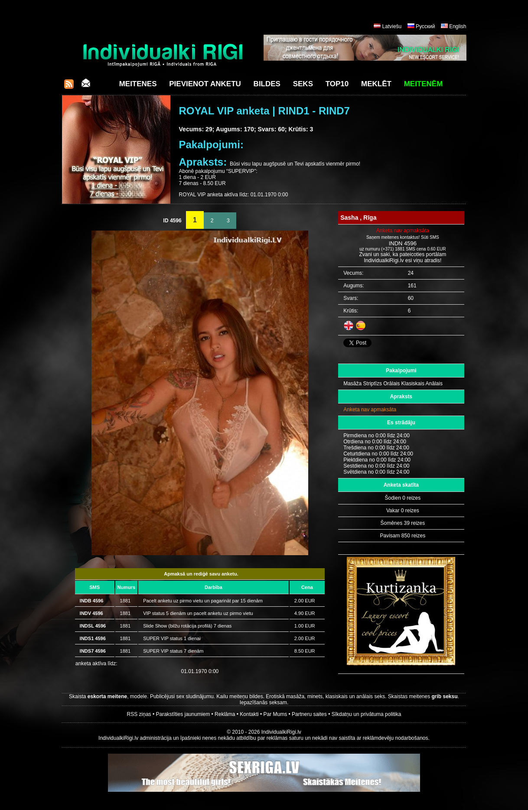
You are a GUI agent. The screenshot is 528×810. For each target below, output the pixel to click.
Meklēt (376, 84)
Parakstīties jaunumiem (183, 714)
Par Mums (275, 714)
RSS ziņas (139, 714)
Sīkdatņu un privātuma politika (366, 714)
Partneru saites (309, 714)
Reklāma (225, 714)
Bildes (267, 84)
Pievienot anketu (205, 84)
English (457, 26)
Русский (425, 26)
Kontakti (249, 714)
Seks (303, 84)
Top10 (337, 84)
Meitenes (138, 84)
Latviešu (392, 26)
